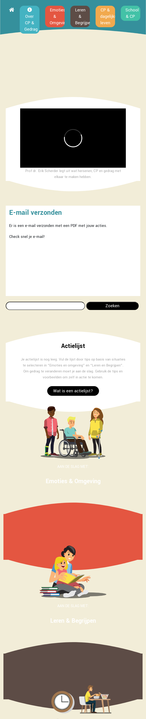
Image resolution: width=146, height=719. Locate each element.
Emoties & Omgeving (57, 16)
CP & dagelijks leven (107, 16)
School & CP (132, 13)
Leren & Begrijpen (82, 16)
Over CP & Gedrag (31, 20)
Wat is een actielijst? (73, 391)
